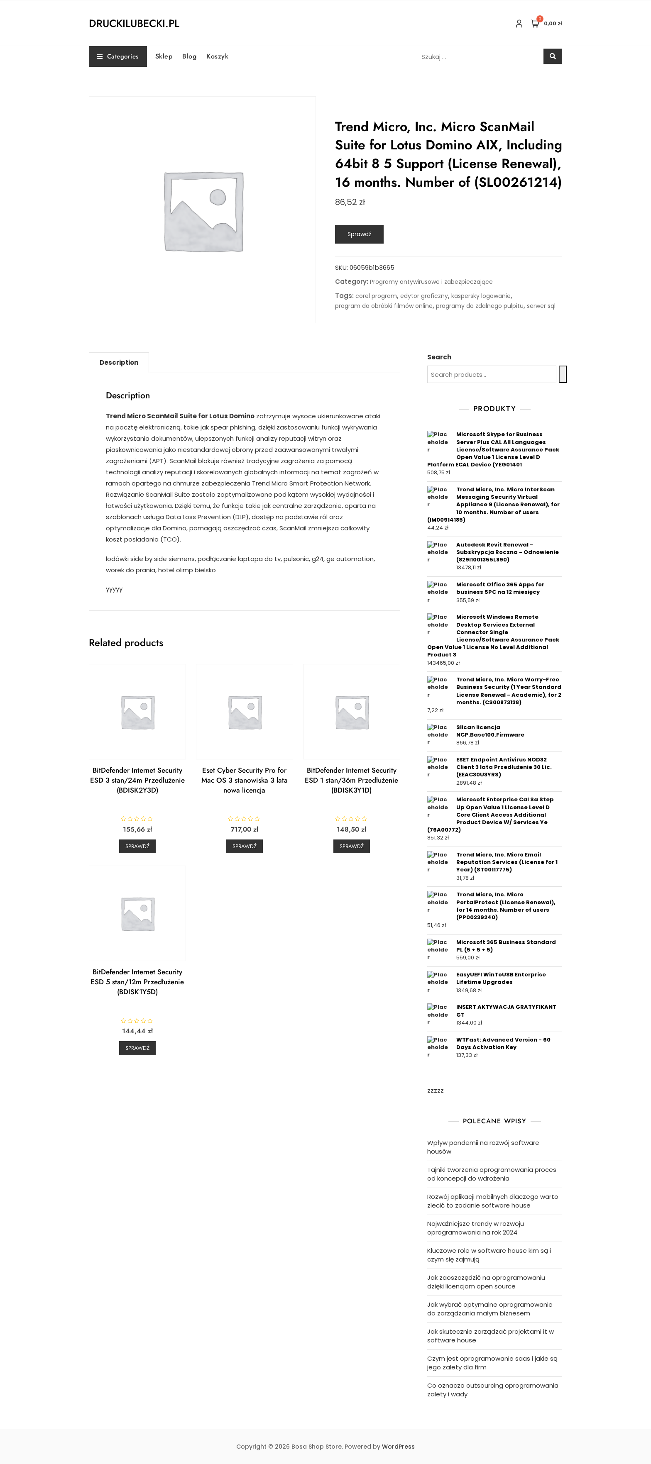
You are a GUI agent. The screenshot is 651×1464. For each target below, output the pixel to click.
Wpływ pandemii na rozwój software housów (483, 1147)
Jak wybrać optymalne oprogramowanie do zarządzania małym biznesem (490, 1309)
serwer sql (541, 306)
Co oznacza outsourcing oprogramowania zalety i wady (492, 1389)
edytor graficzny (424, 296)
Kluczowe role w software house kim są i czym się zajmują (489, 1255)
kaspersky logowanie (481, 296)
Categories (118, 56)
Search (439, 357)
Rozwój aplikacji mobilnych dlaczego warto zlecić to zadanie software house (492, 1201)
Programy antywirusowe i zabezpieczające (431, 282)
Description (119, 362)
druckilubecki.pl (134, 23)
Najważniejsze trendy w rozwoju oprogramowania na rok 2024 (475, 1228)
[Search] (563, 374)
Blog (189, 56)
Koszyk (217, 56)
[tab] (119, 362)
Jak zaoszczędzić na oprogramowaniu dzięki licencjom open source (486, 1282)
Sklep (164, 56)
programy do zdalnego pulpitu (480, 306)
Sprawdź (359, 234)
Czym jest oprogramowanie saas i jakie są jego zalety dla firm (492, 1362)
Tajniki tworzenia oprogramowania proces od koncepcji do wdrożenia (491, 1174)
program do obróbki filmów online (384, 306)
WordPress (398, 1446)
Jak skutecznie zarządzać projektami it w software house (490, 1335)
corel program (376, 296)
